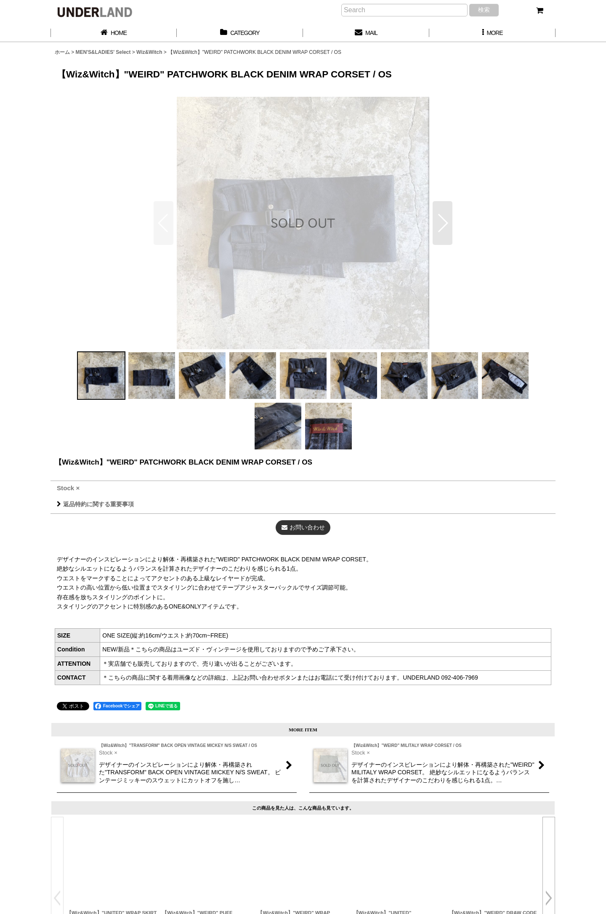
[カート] (539, 10)
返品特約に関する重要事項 (95, 504)
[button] (492, 33)
